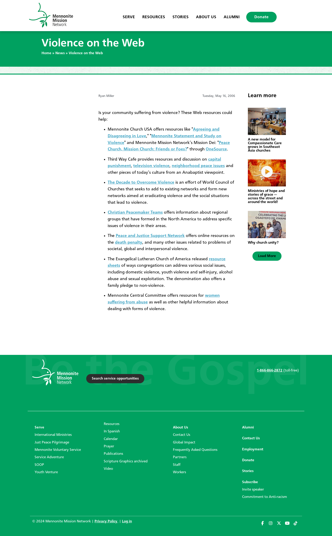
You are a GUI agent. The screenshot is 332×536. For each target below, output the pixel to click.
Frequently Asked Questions (195, 450)
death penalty (128, 242)
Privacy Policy (106, 521)
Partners (180, 457)
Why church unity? (263, 243)
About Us (206, 17)
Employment (252, 449)
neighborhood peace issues (198, 166)
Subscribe (250, 482)
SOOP (39, 465)
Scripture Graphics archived (126, 461)
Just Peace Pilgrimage (52, 442)
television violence (151, 166)
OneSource (216, 149)
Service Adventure (49, 457)
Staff (177, 465)
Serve (129, 17)
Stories (180, 17)
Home (46, 53)
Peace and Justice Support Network (150, 236)
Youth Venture (46, 472)
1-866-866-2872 (269, 370)
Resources (153, 17)
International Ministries (53, 435)
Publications (113, 454)
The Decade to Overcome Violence (141, 182)
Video (108, 469)
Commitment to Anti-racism (264, 497)
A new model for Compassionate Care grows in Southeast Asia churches (265, 145)
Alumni (232, 17)
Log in (127, 521)
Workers (179, 472)
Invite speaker (253, 489)
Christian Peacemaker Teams (135, 212)
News (60, 53)
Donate (261, 17)
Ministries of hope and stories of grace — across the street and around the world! (266, 196)
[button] (267, 256)
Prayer (109, 446)
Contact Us (181, 435)
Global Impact (184, 442)
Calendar (111, 439)
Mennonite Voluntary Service (58, 450)
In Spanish (112, 431)
